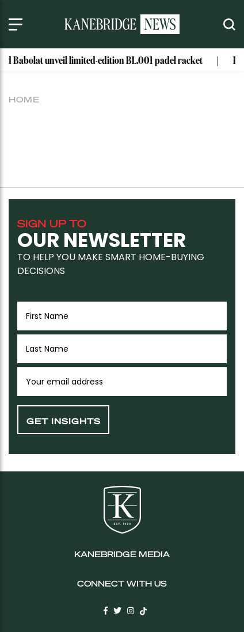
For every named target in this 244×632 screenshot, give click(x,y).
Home (24, 99)
